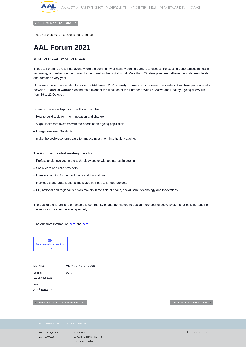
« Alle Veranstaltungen (56, 23)
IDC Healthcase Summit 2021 (191, 303)
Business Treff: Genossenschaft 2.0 (61, 303)
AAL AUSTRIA (70, 7)
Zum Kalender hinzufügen (50, 244)
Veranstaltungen (172, 7)
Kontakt (194, 7)
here (72, 224)
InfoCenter (138, 7)
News (153, 7)
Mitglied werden (49, 323)
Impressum (84, 323)
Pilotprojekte (116, 7)
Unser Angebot (92, 7)
